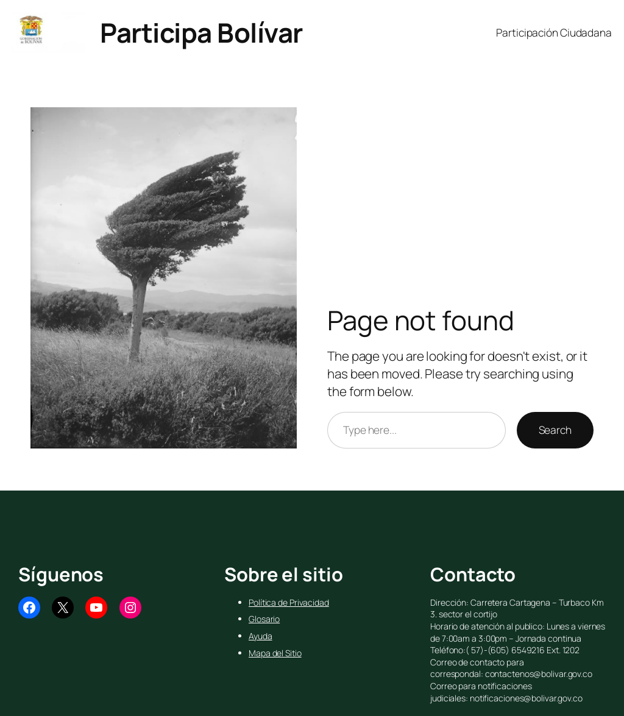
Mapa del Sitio (275, 653)
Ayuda (260, 636)
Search (555, 429)
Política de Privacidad (289, 602)
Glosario (264, 619)
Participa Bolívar (201, 32)
